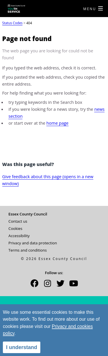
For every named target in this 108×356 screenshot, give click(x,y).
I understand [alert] (21, 347)
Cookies (15, 228)
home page (57, 123)
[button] (34, 285)
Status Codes (12, 23)
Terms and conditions (27, 250)
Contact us (17, 221)
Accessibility (19, 235)
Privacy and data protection (32, 243)
